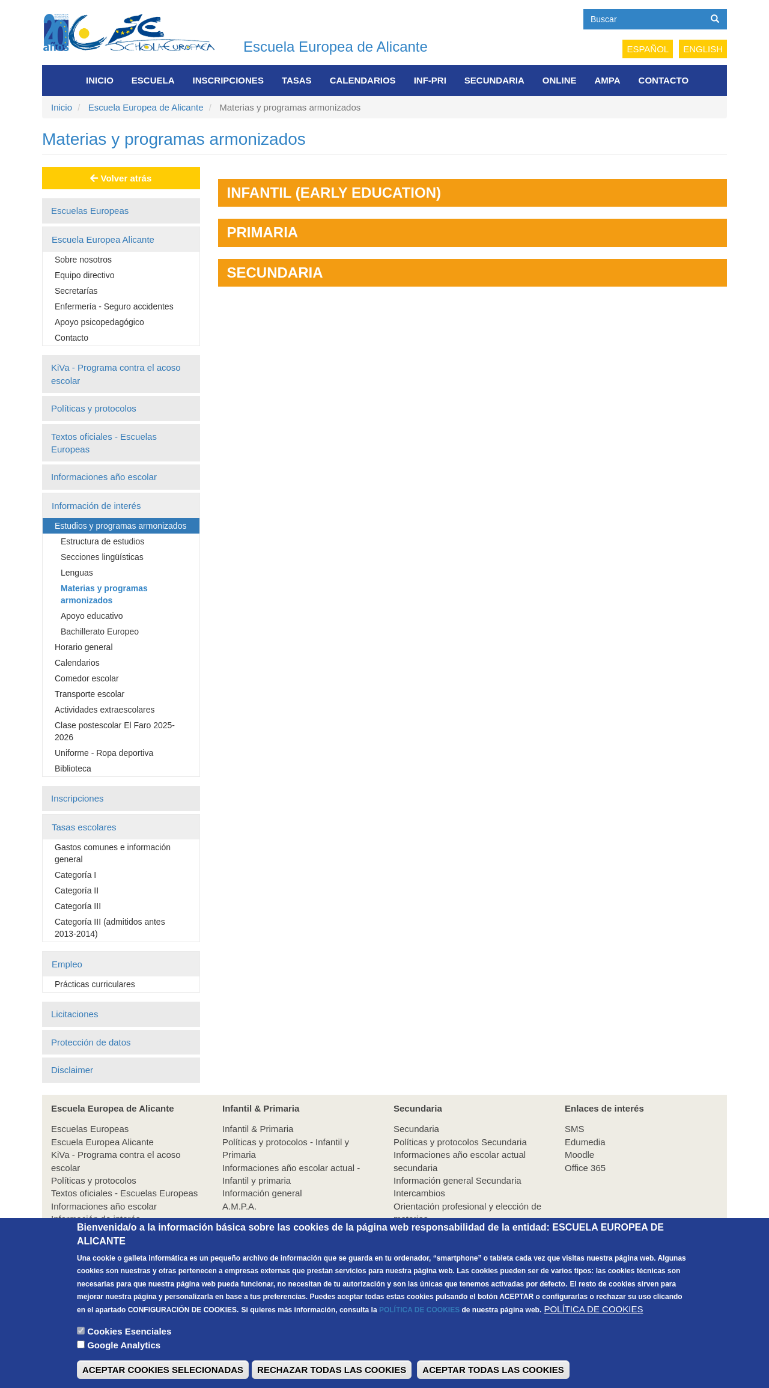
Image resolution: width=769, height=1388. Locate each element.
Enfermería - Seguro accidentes (114, 306)
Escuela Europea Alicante (103, 239)
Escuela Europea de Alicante (335, 46)
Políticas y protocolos (93, 408)
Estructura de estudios (102, 541)
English (703, 49)
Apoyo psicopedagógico (99, 322)
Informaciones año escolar (104, 477)
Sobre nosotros (83, 259)
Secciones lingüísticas (102, 557)
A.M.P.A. (239, 1206)
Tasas (297, 80)
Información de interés (96, 506)
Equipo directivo (85, 275)
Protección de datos (91, 1042)
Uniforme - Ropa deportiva (104, 753)
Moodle (579, 1154)
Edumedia (585, 1142)
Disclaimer (72, 1070)
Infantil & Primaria (257, 1129)
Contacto (664, 80)
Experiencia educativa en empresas (465, 1232)
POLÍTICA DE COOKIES (419, 1327)
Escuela (153, 80)
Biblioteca (73, 768)
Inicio (100, 80)
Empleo (67, 964)
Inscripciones (228, 80)
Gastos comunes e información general (113, 853)
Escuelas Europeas (90, 210)
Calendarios (363, 80)
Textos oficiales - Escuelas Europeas (104, 442)
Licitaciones (74, 1014)
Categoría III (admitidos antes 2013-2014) (110, 928)
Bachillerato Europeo (100, 631)
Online (560, 80)
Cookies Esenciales (129, 1348)
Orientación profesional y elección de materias (467, 1212)
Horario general (84, 647)
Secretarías (76, 291)
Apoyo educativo (92, 616)
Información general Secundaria (457, 1180)
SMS (575, 1129)
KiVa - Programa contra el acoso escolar (116, 373)
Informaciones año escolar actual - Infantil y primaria (291, 1174)
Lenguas (77, 572)
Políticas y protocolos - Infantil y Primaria (285, 1148)
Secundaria (494, 80)
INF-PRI (430, 80)
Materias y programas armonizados (104, 594)
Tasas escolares (84, 827)
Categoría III (78, 906)
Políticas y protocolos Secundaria (460, 1142)
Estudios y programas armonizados (120, 526)
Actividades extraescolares (105, 709)
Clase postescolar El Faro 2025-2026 (115, 731)
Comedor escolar (87, 678)
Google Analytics (123, 1362)
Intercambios (419, 1193)
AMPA (608, 80)
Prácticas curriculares (95, 984)
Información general (262, 1193)
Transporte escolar (89, 694)
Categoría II (77, 890)
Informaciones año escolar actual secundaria (460, 1160)
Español (648, 49)
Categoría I (75, 875)
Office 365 (585, 1168)
